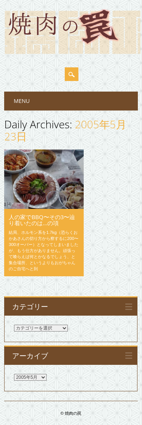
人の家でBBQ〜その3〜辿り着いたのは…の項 (42, 220)
